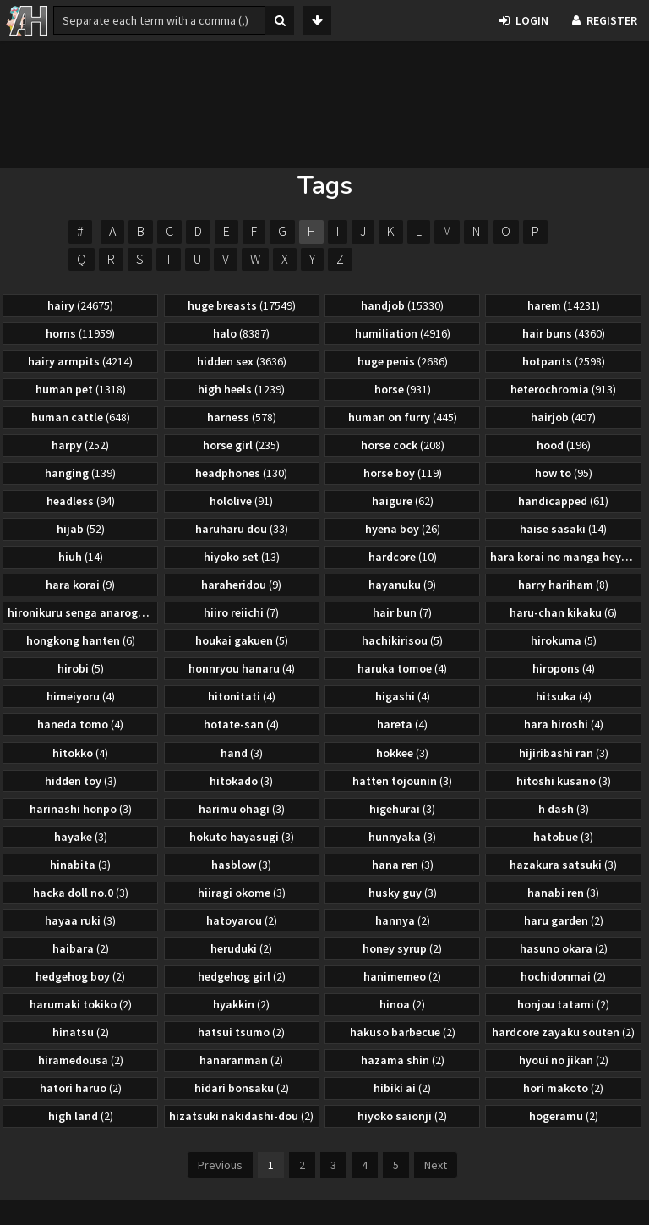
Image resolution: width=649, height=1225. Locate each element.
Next (435, 1165)
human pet (80, 389)
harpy (80, 445)
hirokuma (564, 640)
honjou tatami (563, 1004)
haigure (403, 500)
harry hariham (563, 584)
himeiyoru (80, 696)
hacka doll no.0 (80, 892)
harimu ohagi (242, 808)
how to (563, 473)
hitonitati (241, 696)
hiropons (563, 668)
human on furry (402, 417)
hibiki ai (402, 1088)
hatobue (563, 836)
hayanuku (402, 584)
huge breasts (242, 305)
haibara (80, 948)
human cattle (80, 417)
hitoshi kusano (563, 780)
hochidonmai (563, 976)
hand (242, 753)
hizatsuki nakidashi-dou (241, 1115)
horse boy (402, 473)
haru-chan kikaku (563, 612)
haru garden (563, 920)
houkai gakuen (241, 640)
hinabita (80, 864)
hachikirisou (402, 640)
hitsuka (564, 696)
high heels (241, 389)
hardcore (402, 556)
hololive (241, 500)
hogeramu (563, 1115)
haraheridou (241, 584)
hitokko (80, 753)
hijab (81, 528)
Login (523, 20)
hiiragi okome (242, 892)
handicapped (563, 500)
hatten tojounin (402, 780)
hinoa (402, 1004)
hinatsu (80, 1032)
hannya (402, 920)
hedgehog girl (242, 976)
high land (80, 1115)
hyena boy (402, 528)
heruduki (241, 948)
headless (80, 500)
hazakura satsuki (563, 864)
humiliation (402, 333)
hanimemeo (402, 976)
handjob (402, 305)
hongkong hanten (80, 640)
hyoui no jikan (563, 1060)
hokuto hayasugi (241, 836)
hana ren (403, 864)
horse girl (241, 445)
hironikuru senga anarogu (82, 612)
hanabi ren (563, 892)
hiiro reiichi (241, 612)
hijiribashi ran (563, 753)
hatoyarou (241, 920)
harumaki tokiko (81, 1004)
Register (604, 20)
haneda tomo (80, 724)
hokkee (402, 753)
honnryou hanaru (241, 668)
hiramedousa (80, 1060)
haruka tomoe (402, 668)
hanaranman (241, 1060)
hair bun (402, 612)
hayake (80, 836)
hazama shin (402, 1060)
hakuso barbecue (402, 1032)
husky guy (402, 892)
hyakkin (241, 1004)
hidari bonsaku (241, 1088)
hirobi (80, 668)
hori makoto (563, 1088)
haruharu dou (241, 528)
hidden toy (81, 780)
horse (402, 389)
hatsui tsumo (241, 1032)
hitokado (241, 780)
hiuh (80, 556)
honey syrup (402, 948)
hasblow (241, 864)
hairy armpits (80, 361)
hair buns (563, 333)
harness (241, 417)
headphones (241, 473)
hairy (80, 305)
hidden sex (241, 361)
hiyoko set (242, 556)
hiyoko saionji (402, 1115)
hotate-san (241, 724)
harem (563, 305)
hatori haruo (81, 1088)
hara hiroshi (563, 724)
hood (564, 445)
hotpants (563, 361)
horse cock (402, 445)
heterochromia (563, 389)
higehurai (402, 808)
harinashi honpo (81, 808)
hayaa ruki (80, 920)
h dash (563, 808)
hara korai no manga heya (565, 556)
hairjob (563, 417)
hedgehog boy (80, 976)
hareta (402, 724)
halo (241, 333)
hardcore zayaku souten (563, 1032)
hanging (80, 473)
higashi (402, 696)
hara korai (80, 584)
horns (80, 333)
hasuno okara (564, 948)
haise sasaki (563, 528)
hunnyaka (402, 836)
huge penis (402, 361)
